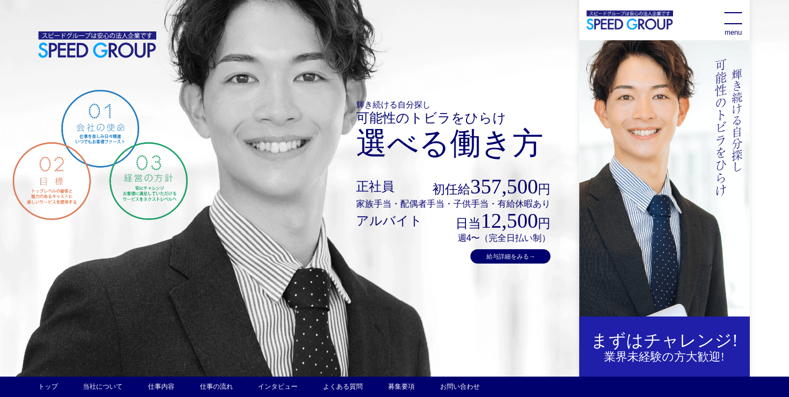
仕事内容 (161, 386)
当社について (103, 386)
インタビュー (278, 386)
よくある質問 (343, 386)
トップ (48, 386)
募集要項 (401, 386)
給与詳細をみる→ (510, 256)
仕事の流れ (216, 386)
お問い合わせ (460, 386)
